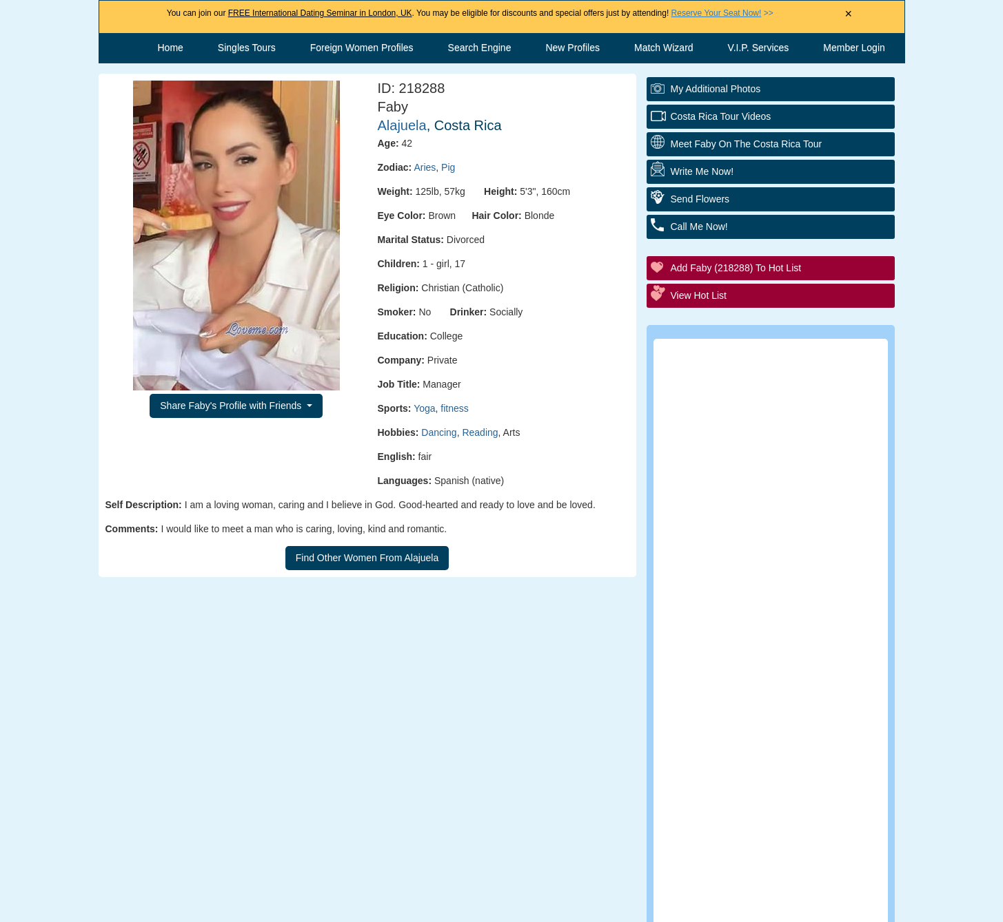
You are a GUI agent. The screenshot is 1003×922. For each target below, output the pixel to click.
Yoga (424, 408)
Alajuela (402, 125)
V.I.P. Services (758, 47)
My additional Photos (716, 88)
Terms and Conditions (487, 904)
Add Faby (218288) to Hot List (736, 267)
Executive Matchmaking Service (776, 564)
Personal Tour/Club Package (768, 451)
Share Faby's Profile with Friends (232, 405)
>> (722, 13)
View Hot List (699, 295)
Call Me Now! (699, 226)
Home (170, 47)
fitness (454, 408)
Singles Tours (247, 47)
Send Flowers (700, 199)
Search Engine (479, 47)
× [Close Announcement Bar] (848, 14)
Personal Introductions (754, 413)
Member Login (854, 47)
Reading (480, 432)
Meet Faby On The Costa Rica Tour (746, 143)
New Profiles (572, 47)
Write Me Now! (702, 171)
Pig (448, 167)
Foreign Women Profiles (362, 47)
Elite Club (722, 488)
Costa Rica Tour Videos (721, 116)
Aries (425, 167)
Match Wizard (663, 47)
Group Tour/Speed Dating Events (779, 526)
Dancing (438, 432)
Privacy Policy (602, 904)
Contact (387, 904)
